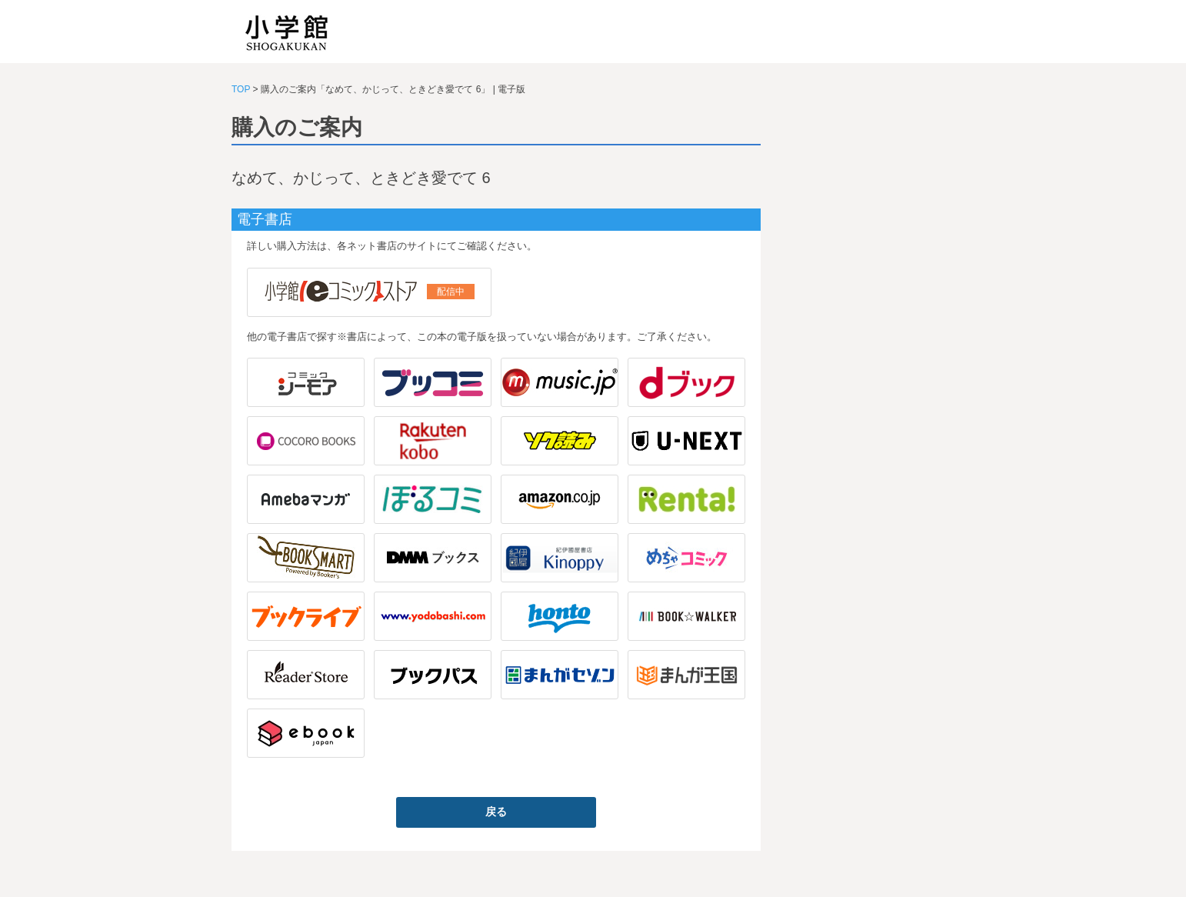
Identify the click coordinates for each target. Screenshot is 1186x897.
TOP (241, 89)
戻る (496, 811)
